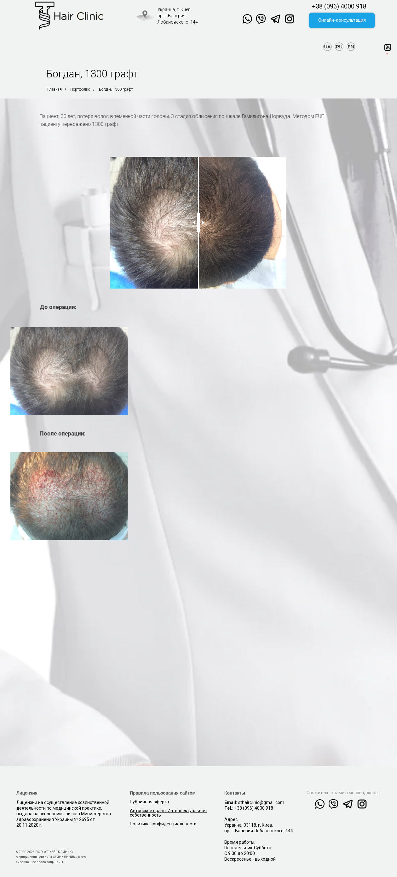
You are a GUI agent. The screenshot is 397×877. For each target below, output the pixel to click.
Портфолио (80, 89)
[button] (342, 20)
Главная (54, 89)
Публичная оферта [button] (149, 801)
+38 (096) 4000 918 (339, 6)
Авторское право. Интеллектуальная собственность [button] (168, 813)
